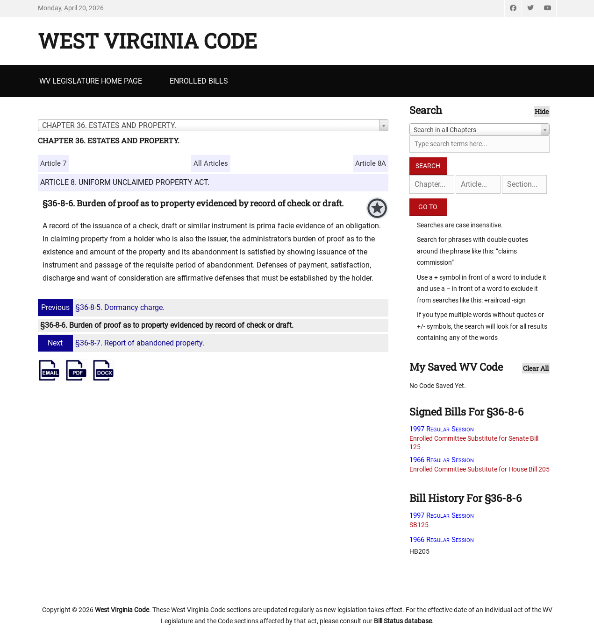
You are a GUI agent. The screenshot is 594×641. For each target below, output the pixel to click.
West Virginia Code (147, 40)
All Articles (210, 163)
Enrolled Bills (199, 81)
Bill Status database (403, 621)
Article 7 (53, 163)
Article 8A (370, 163)
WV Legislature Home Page (90, 81)
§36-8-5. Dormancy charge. (102, 307)
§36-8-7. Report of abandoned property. (122, 342)
